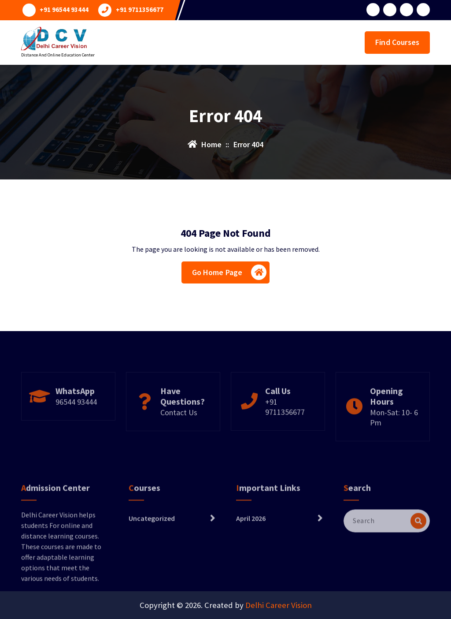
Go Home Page (229, 272)
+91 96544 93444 (64, 10)
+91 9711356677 (139, 10)
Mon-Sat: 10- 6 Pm (394, 435)
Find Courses (397, 42)
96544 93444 (76, 419)
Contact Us (178, 430)
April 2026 (251, 543)
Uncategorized (152, 543)
